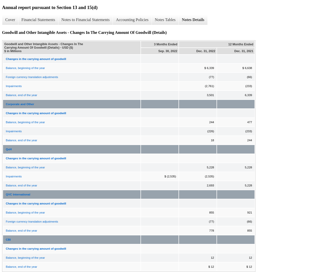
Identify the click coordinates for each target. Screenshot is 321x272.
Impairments (14, 86)
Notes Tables (165, 20)
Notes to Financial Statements (85, 20)
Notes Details (193, 20)
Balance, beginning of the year (25, 68)
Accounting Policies (132, 20)
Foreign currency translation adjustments (32, 77)
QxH (9, 149)
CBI (8, 239)
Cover (10, 20)
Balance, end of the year (21, 95)
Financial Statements (38, 20)
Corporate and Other (20, 104)
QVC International (18, 194)
